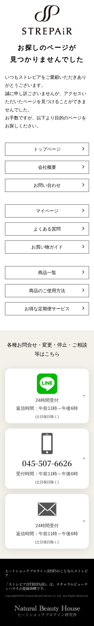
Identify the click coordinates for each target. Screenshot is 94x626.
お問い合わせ (47, 185)
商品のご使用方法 (47, 290)
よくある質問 (47, 228)
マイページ (47, 210)
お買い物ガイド (47, 247)
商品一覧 (47, 272)
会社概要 (47, 167)
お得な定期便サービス (47, 308)
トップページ (47, 149)
